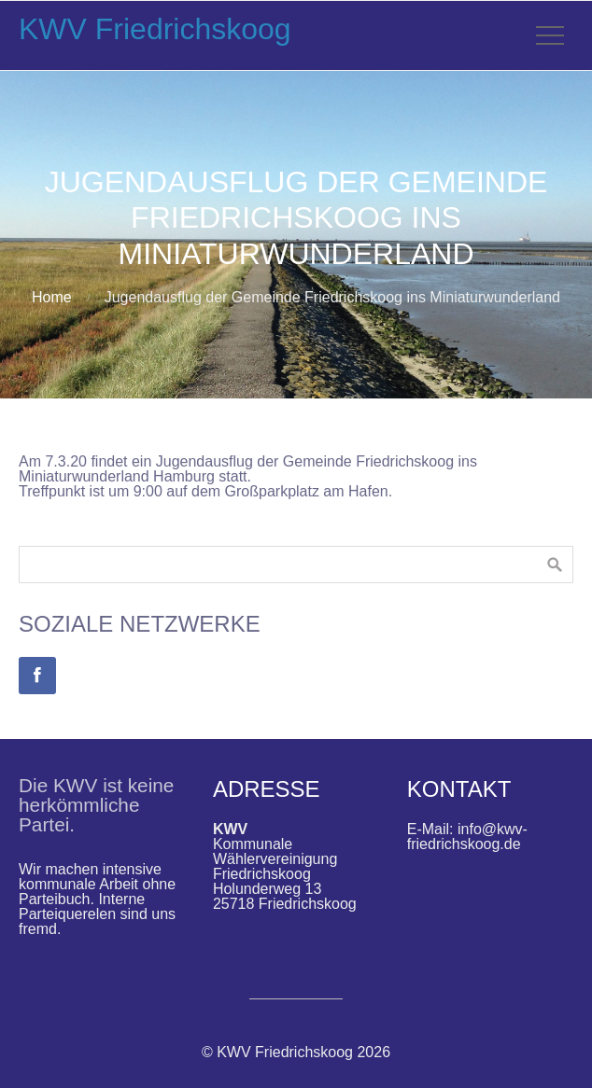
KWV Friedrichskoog (155, 29)
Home (52, 297)
